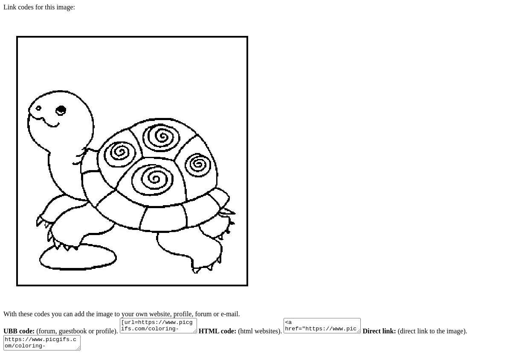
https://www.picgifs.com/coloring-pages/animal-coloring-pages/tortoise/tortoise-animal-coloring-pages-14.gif (46, 347)
